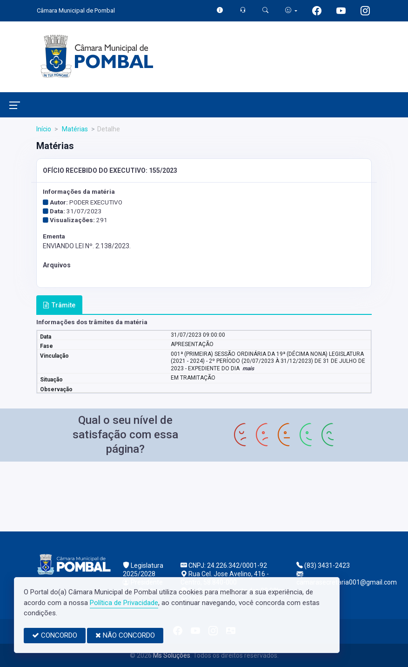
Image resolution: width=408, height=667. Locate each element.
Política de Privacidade (124, 603)
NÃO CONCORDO (125, 635)
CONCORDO (54, 635)
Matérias (74, 129)
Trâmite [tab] (59, 305)
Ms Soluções (171, 655)
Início (43, 129)
